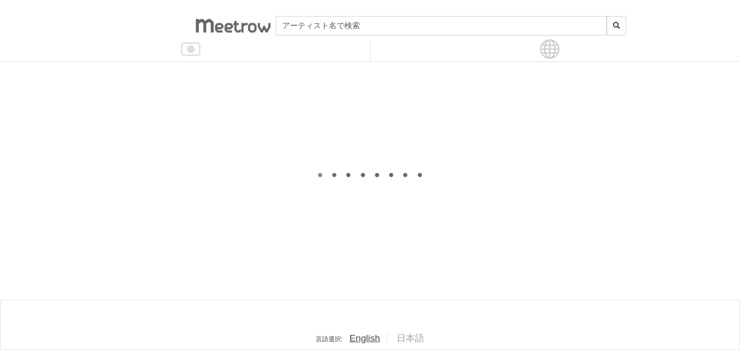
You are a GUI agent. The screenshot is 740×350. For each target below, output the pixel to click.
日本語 (410, 338)
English (364, 338)
